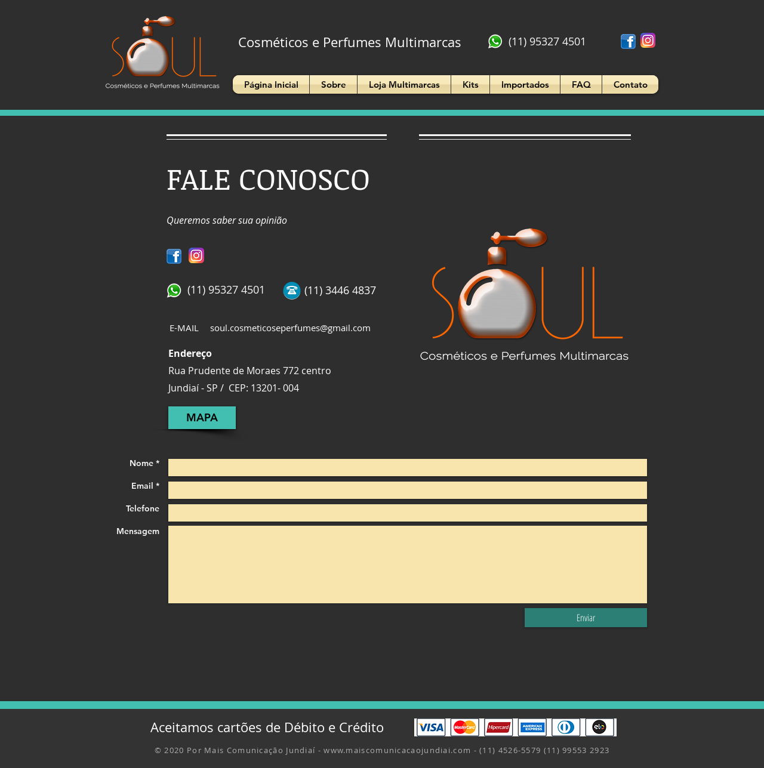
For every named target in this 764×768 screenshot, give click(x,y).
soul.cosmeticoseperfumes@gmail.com (290, 328)
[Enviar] (586, 617)
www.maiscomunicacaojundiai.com (397, 750)
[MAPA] (202, 417)
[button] (333, 84)
